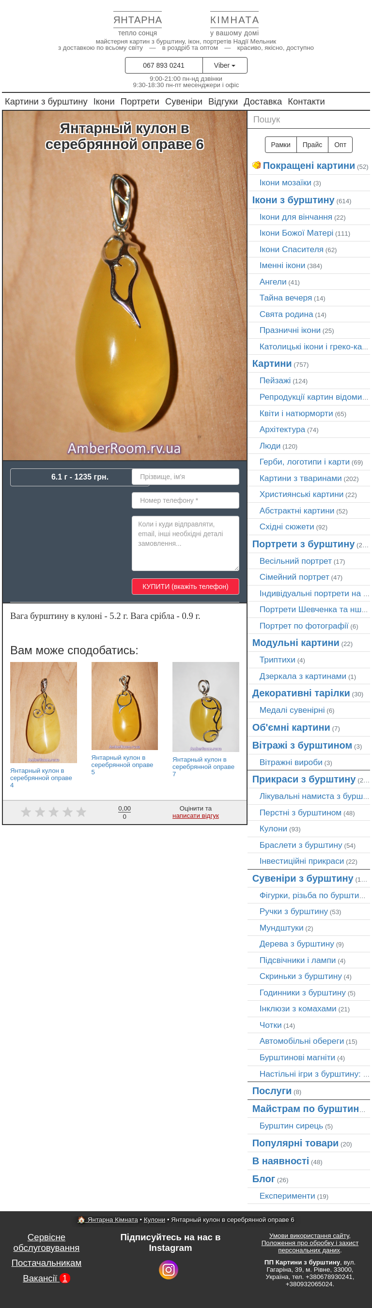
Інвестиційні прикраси (302, 861)
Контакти (306, 101)
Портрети (140, 101)
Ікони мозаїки (285, 182)
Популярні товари (295, 1143)
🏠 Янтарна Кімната (108, 1219)
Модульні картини (296, 642)
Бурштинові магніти (298, 1057)
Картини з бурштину (46, 101)
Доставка (263, 101)
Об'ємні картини (291, 727)
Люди (270, 446)
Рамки (281, 145)
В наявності (281, 1161)
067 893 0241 (164, 65)
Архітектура (283, 429)
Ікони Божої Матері (297, 233)
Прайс (312, 145)
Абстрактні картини (297, 510)
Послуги (272, 1090)
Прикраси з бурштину (304, 779)
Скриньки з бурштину (301, 976)
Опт (340, 145)
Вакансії (46, 1278)
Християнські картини (302, 494)
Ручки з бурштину (294, 911)
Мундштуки (282, 927)
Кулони (274, 828)
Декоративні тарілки (301, 693)
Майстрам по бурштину (308, 1108)
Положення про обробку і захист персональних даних (310, 1246)
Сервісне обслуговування (47, 1242)
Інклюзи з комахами (298, 1008)
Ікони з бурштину (293, 200)
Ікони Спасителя (292, 249)
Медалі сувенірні (292, 710)
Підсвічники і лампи (298, 960)
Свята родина (286, 314)
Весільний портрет (296, 561)
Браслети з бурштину (301, 845)
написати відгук (195, 815)
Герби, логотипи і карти (305, 461)
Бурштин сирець (292, 1125)
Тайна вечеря (286, 297)
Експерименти (287, 1196)
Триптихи (277, 659)
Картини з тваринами (301, 478)
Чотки (271, 1025)
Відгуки (223, 101)
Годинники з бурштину (303, 992)
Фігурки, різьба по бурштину (314, 895)
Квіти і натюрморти (296, 413)
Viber (224, 65)
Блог (263, 1178)
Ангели (273, 281)
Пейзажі (275, 380)
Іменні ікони (283, 265)
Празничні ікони (290, 330)
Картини (272, 363)
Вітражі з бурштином (302, 745)
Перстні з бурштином (301, 812)
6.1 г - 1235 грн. (79, 477)
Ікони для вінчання (296, 217)
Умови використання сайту (309, 1235)
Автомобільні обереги (302, 1041)
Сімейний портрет (294, 577)
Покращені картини (309, 165)
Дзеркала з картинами (303, 676)
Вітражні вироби (291, 762)
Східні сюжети (287, 526)
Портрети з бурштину (303, 544)
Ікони (104, 101)
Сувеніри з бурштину (303, 878)
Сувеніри (183, 101)
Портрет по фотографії (304, 626)
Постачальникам (47, 1263)
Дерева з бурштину (297, 943)
